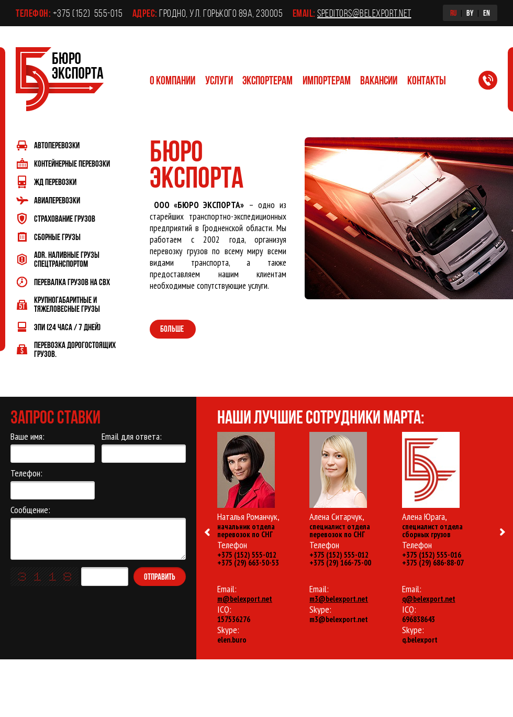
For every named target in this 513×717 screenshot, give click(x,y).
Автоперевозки (57, 144)
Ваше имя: (52, 447)
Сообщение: (98, 532)
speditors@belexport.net (364, 13)
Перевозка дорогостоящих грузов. (75, 349)
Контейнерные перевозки (72, 163)
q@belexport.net (428, 599)
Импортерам (327, 80)
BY (469, 12)
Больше (172, 328)
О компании (172, 80)
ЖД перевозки (55, 181)
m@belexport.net (244, 599)
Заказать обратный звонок (494, 82)
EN (486, 12)
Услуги (219, 80)
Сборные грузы (57, 236)
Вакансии (378, 80)
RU (453, 12)
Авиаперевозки (57, 199)
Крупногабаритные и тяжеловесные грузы (67, 304)
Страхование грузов (64, 218)
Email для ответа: (144, 447)
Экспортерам (267, 80)
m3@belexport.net (338, 599)
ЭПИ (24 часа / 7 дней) (67, 326)
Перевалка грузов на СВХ (72, 281)
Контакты (426, 80)
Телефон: (52, 483)
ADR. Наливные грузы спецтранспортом (66, 259)
